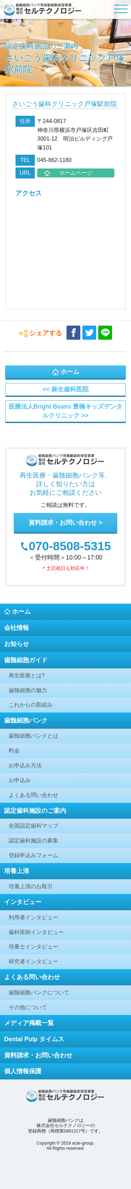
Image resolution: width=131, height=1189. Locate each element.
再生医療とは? (27, 675)
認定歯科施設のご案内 (35, 810)
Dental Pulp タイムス (34, 1039)
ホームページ (75, 173)
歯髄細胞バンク (26, 720)
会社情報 (16, 627)
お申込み (20, 780)
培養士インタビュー (33, 947)
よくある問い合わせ (33, 795)
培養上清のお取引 (31, 886)
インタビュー (22, 902)
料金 (14, 751)
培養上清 (16, 871)
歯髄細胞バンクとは (33, 736)
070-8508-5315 (70, 546)
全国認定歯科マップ (33, 826)
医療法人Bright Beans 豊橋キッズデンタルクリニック (65, 411)
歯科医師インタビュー (36, 932)
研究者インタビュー (33, 961)
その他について (28, 1007)
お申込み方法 (25, 765)
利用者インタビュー (33, 917)
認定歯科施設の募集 (33, 840)
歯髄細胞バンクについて (39, 992)
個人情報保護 (22, 1071)
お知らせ (16, 643)
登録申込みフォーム (33, 855)
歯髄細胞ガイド (26, 660)
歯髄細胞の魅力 (28, 690)
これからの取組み (31, 705)
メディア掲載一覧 (29, 1022)
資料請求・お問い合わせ (63, 522)
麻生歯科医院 (70, 389)
